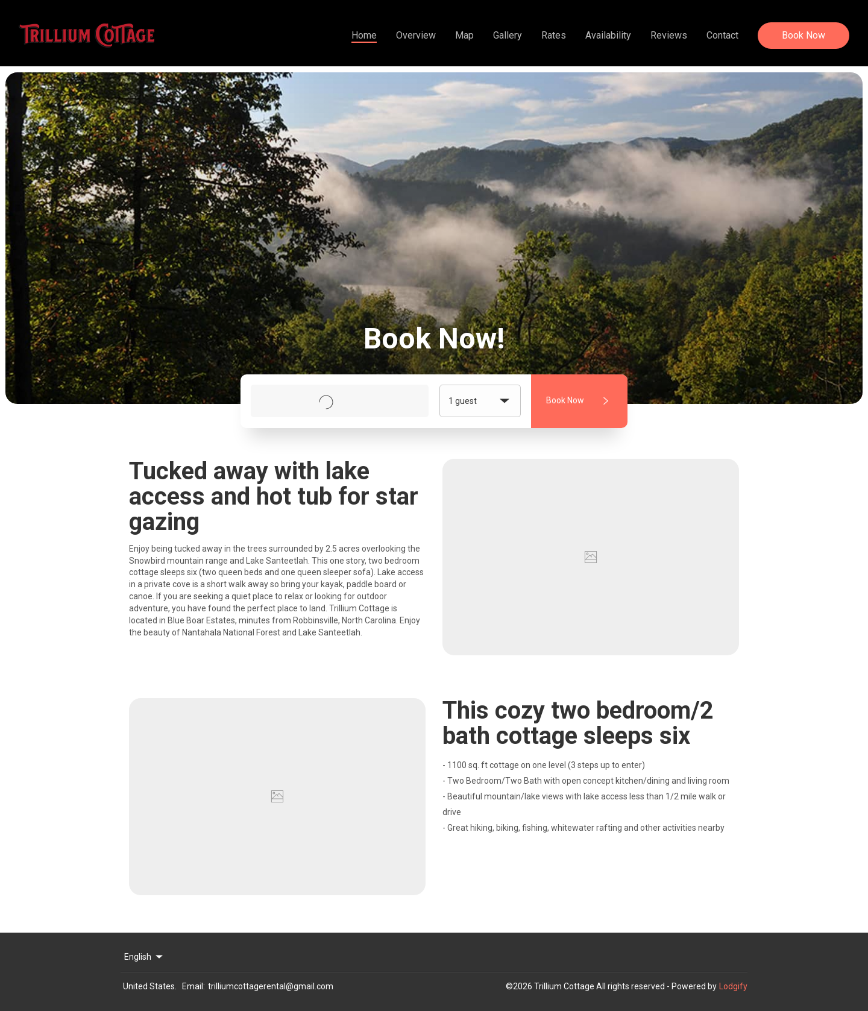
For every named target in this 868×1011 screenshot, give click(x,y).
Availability (608, 35)
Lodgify (733, 986)
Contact (722, 35)
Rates (553, 35)
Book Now (803, 35)
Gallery (507, 35)
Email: (193, 986)
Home (364, 35)
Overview (416, 35)
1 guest (480, 401)
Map (464, 35)
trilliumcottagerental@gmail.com (270, 986)
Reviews (668, 35)
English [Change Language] (144, 956)
